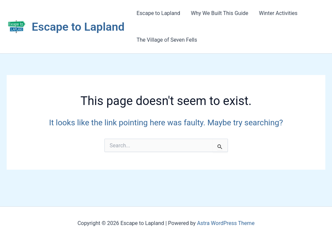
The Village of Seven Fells (166, 40)
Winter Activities (278, 13)
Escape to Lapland (78, 26)
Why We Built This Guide (219, 13)
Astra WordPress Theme (225, 223)
